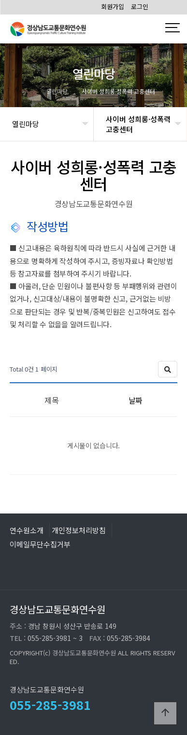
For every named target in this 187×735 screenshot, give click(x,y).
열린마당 (25, 124)
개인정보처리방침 (79, 530)
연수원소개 (26, 530)
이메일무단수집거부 (40, 544)
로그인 (139, 6)
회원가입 (112, 6)
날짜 (136, 400)
